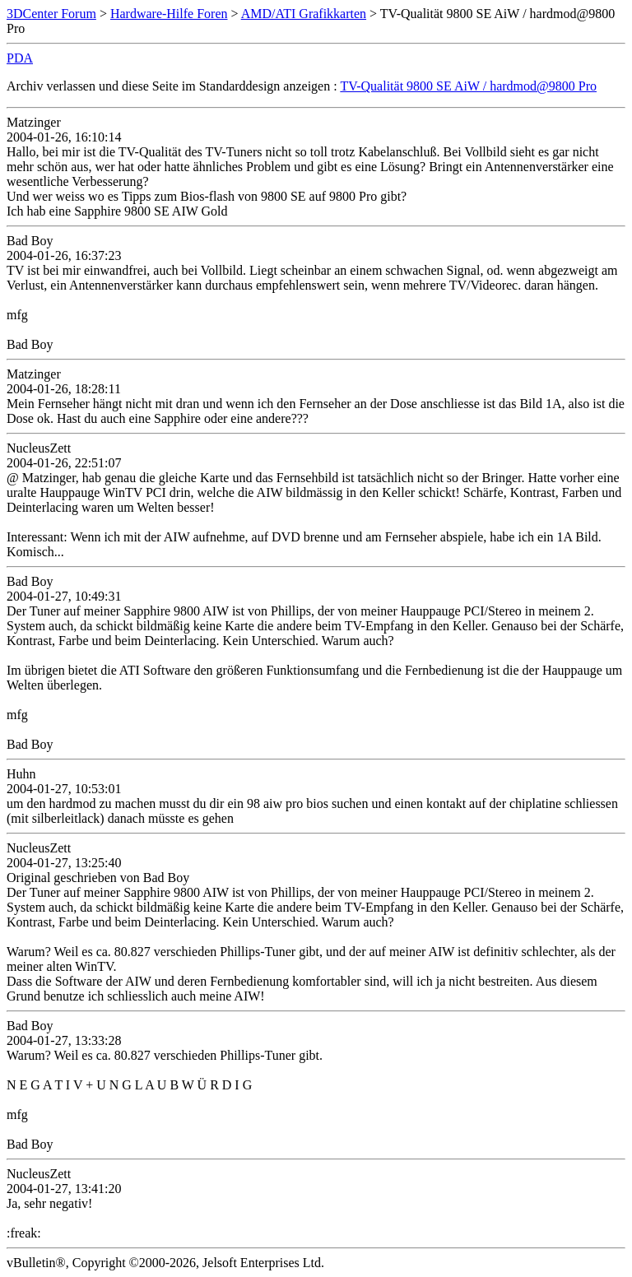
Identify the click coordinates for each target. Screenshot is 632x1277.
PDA (20, 58)
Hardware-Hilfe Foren (169, 14)
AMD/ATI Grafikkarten (303, 14)
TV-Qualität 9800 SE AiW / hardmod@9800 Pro (468, 86)
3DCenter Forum (51, 14)
